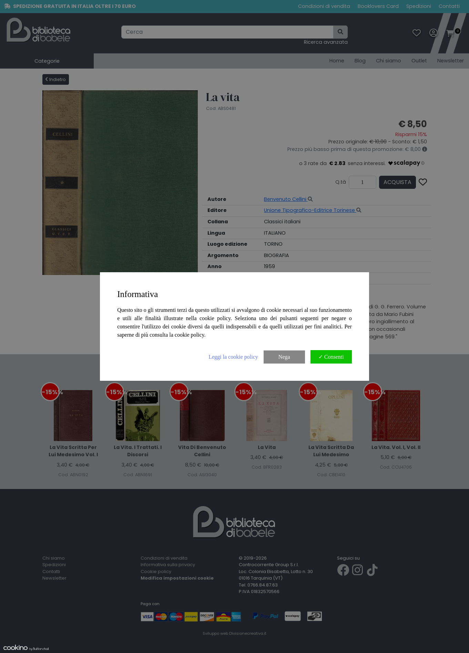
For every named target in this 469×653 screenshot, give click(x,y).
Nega (284, 357)
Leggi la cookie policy (233, 357)
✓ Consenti (331, 357)
